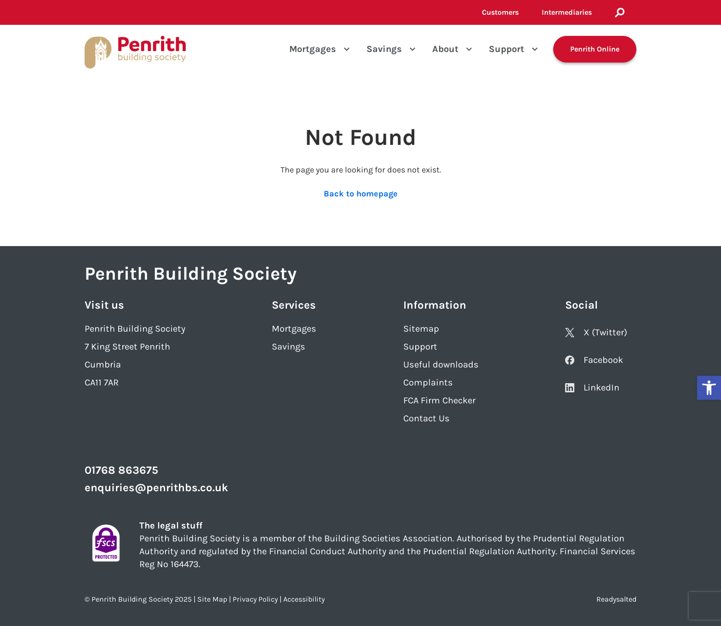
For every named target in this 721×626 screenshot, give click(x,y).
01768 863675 (121, 470)
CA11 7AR (102, 382)
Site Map (212, 599)
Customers (500, 12)
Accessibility (304, 599)
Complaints (428, 382)
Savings (384, 49)
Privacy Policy (255, 599)
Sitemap (421, 328)
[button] (709, 388)
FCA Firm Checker (439, 400)
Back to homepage (361, 194)
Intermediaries (567, 12)
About (445, 49)
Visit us (104, 305)
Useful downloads (441, 364)
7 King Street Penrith (127, 346)
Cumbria (103, 364)
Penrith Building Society (135, 328)
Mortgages (312, 49)
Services (294, 305)
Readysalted (616, 599)
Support (506, 49)
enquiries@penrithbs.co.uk (156, 487)
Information (434, 305)
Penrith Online (594, 49)
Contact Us (426, 418)
